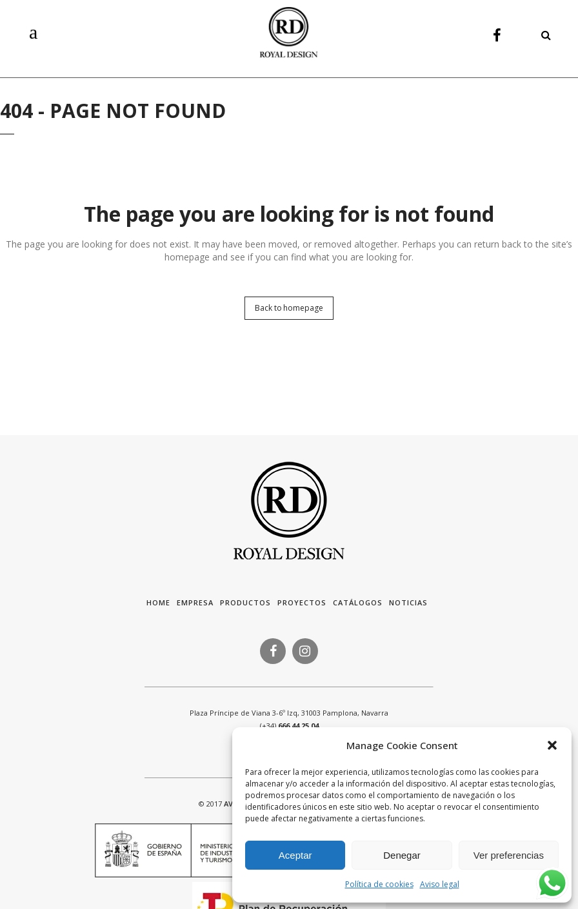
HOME (158, 602)
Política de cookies (379, 884)
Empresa (195, 602)
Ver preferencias (508, 855)
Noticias (408, 602)
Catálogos (358, 602)
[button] (552, 745)
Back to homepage (289, 307)
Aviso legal (439, 884)
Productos (245, 602)
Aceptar (295, 855)
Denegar (402, 855)
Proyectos (301, 602)
